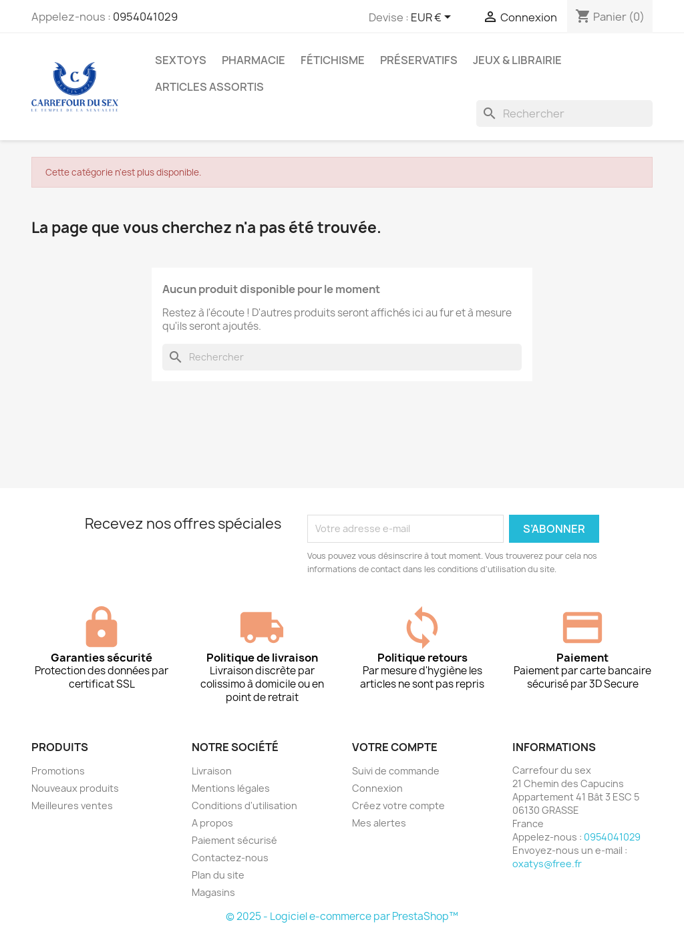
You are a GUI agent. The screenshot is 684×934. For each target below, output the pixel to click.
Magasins (213, 892)
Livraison (212, 770)
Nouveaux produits (75, 788)
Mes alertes (379, 822)
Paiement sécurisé (234, 840)
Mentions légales (231, 788)
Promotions (58, 770)
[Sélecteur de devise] (433, 18)
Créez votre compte (398, 805)
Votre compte (395, 747)
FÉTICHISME (333, 60)
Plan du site (218, 875)
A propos (212, 822)
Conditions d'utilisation (244, 805)
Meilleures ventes (72, 805)
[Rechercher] (564, 113)
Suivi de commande (396, 770)
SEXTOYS (180, 60)
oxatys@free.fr (547, 863)
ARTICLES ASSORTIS (209, 86)
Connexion (377, 788)
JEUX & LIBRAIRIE (517, 60)
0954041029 (145, 16)
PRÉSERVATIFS (419, 60)
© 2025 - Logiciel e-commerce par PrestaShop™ (342, 916)
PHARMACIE (253, 60)
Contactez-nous (230, 857)
